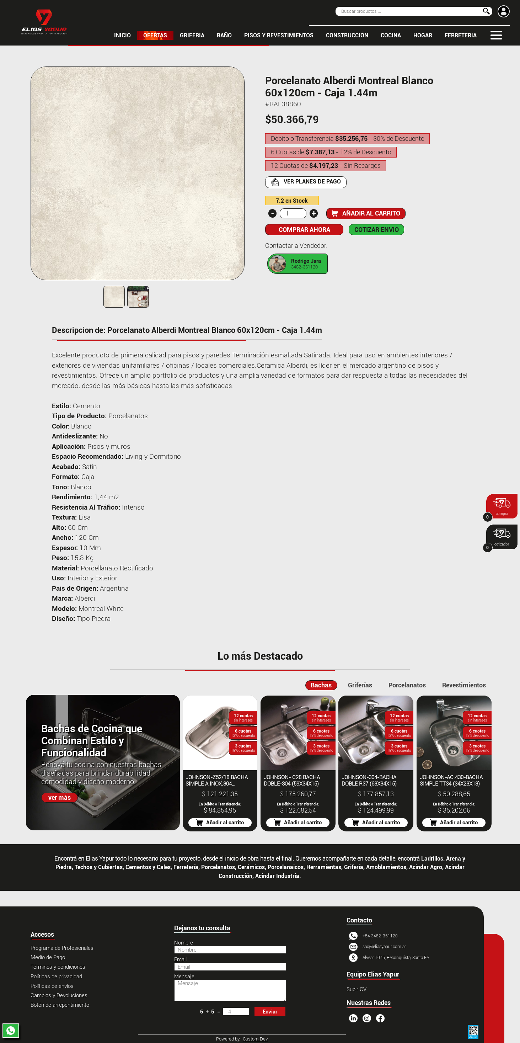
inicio (122, 35)
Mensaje (184, 976)
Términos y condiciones (58, 967)
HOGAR (422, 35)
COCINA (391, 35)
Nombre (183, 943)
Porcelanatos (407, 685)
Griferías (360, 685)
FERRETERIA (461, 35)
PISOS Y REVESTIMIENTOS (278, 35)
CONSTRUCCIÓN (347, 35)
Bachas (321, 685)
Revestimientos (464, 685)
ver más (59, 797)
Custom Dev (255, 1039)
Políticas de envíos (52, 986)
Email (180, 959)
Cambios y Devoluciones (59, 995)
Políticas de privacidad (56, 976)
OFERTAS (155, 35)
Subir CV (356, 989)
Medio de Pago (48, 957)
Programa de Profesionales (62, 948)
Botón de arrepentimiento (60, 1005)
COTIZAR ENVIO (376, 229)
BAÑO (224, 35)
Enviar (270, 1012)
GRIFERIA (192, 35)
